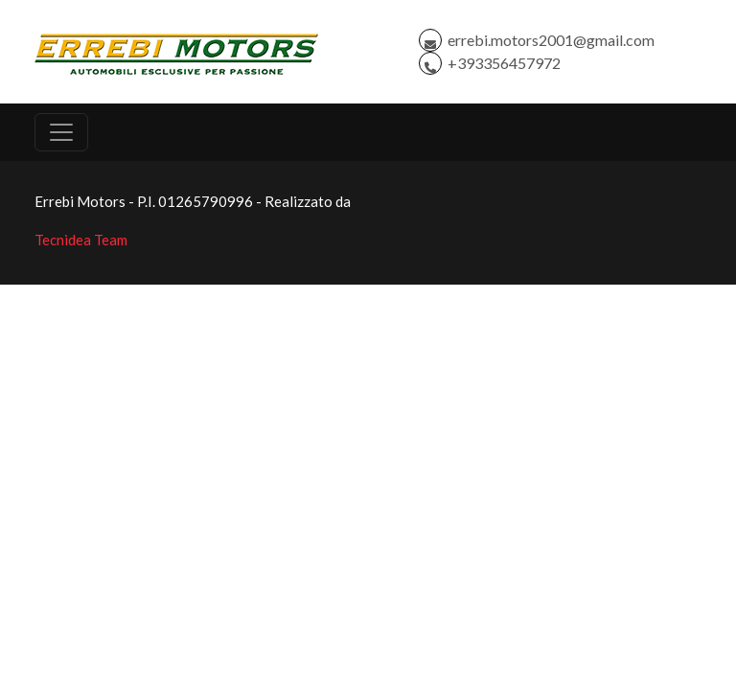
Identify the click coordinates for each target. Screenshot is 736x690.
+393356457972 (504, 63)
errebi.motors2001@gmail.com (551, 40)
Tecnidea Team (80, 239)
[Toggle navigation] (61, 132)
